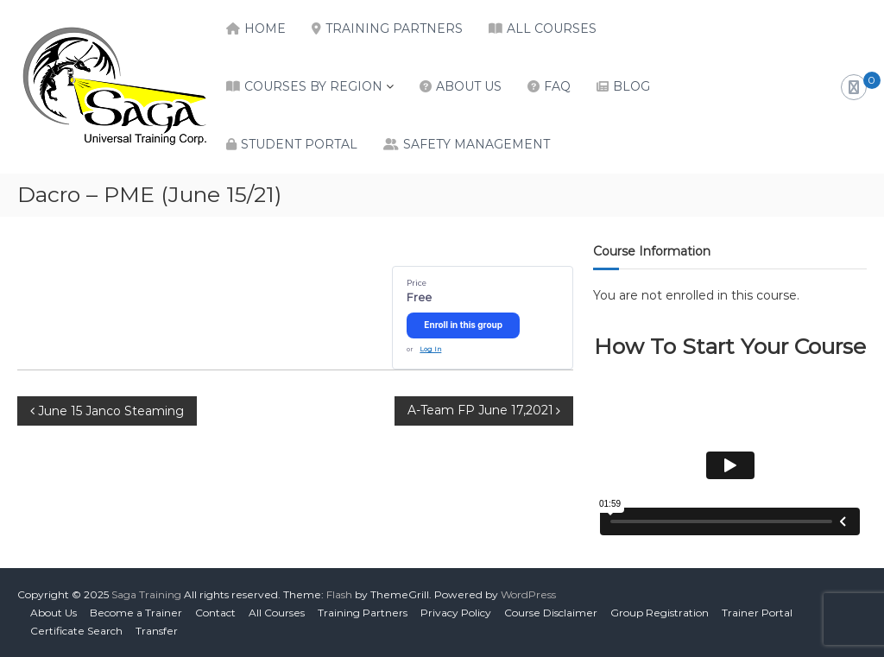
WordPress (528, 594)
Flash (339, 594)
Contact (215, 612)
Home (265, 28)
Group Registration (659, 612)
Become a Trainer (136, 612)
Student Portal (299, 144)
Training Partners (394, 28)
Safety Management (476, 144)
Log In (430, 349)
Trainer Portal (757, 612)
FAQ (557, 86)
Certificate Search (76, 630)
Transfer (157, 630)
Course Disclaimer (550, 612)
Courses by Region (313, 86)
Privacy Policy (455, 612)
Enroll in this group (463, 324)
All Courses (552, 28)
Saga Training (146, 594)
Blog (631, 86)
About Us (469, 86)
